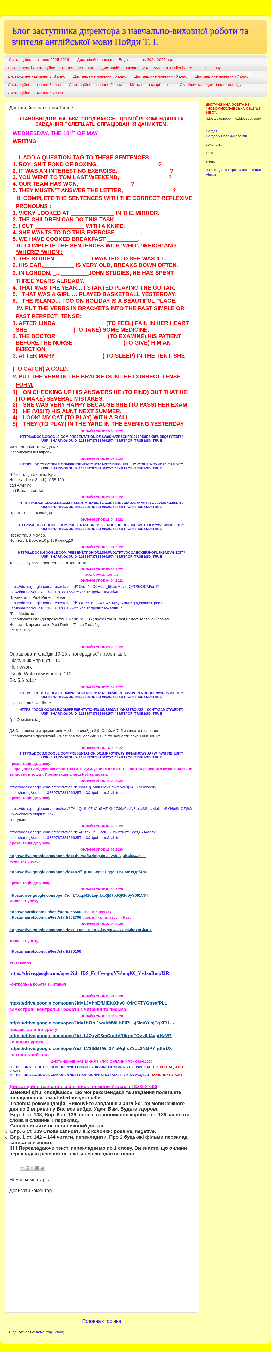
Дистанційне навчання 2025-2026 (39, 59)
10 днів (243, 170)
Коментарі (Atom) (50, 1332)
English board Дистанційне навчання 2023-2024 (50, 68)
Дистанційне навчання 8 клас (34, 84)
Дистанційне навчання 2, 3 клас (36, 76)
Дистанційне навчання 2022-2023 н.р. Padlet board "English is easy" (161, 68)
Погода (211, 131)
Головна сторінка (101, 1321)
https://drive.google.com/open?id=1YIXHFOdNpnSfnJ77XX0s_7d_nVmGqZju (79, 1075)
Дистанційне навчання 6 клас (160, 76)
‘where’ (28, 252)
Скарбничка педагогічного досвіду (211, 84)
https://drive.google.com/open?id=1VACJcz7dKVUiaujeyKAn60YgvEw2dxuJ (79, 1067)
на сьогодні (215, 170)
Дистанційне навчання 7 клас (221, 76)
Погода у (226, 136)
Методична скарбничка (150, 84)
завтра (230, 170)
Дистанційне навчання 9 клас (95, 84)
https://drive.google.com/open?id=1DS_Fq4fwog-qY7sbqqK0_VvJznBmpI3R (89, 973)
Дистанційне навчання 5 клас (99, 76)
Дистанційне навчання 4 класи (35, 93)
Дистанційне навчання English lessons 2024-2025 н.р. (125, 59)
